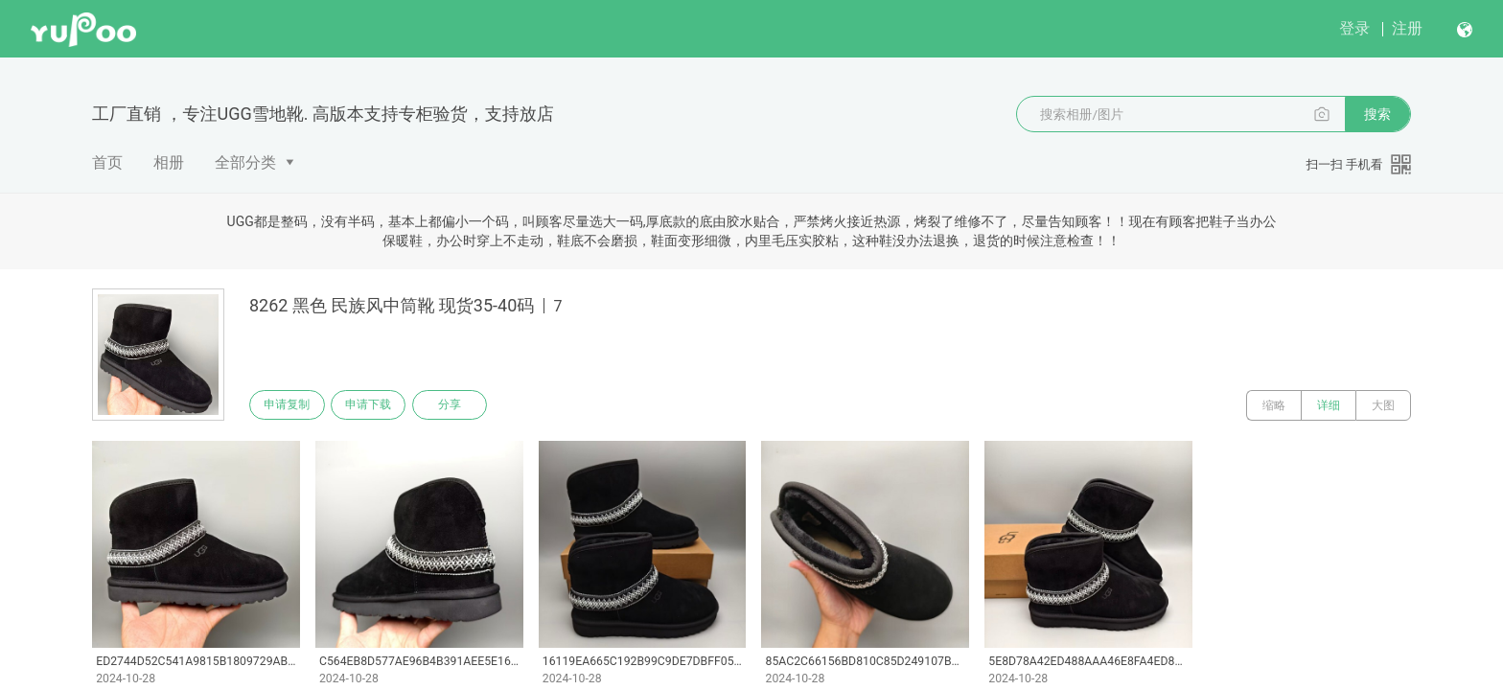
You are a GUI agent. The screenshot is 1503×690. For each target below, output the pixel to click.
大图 (1383, 405)
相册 (168, 162)
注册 (1407, 28)
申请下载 (376, 405)
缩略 (1273, 405)
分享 (462, 405)
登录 (1354, 28)
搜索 (1377, 114)
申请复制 (289, 405)
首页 (107, 162)
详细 (1328, 405)
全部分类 (245, 162)
